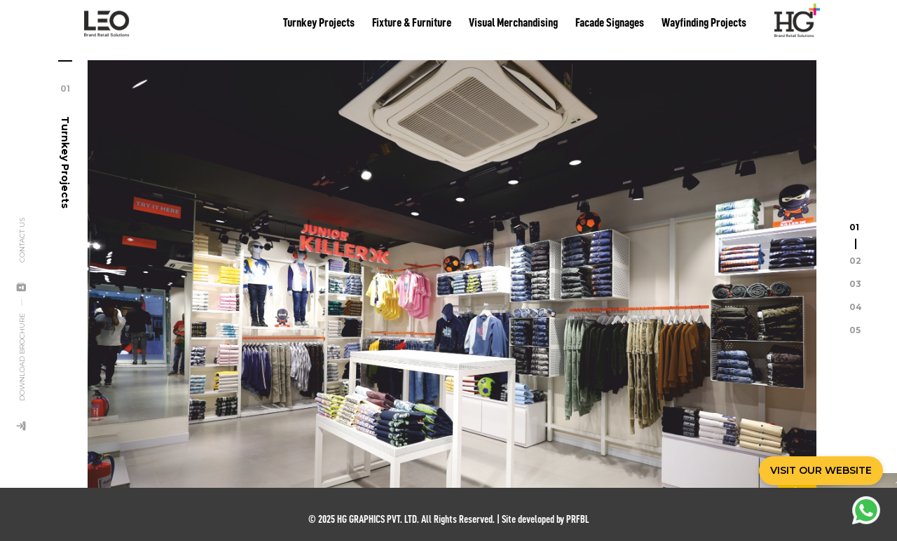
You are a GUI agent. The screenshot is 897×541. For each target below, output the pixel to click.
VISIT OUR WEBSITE (821, 470)
